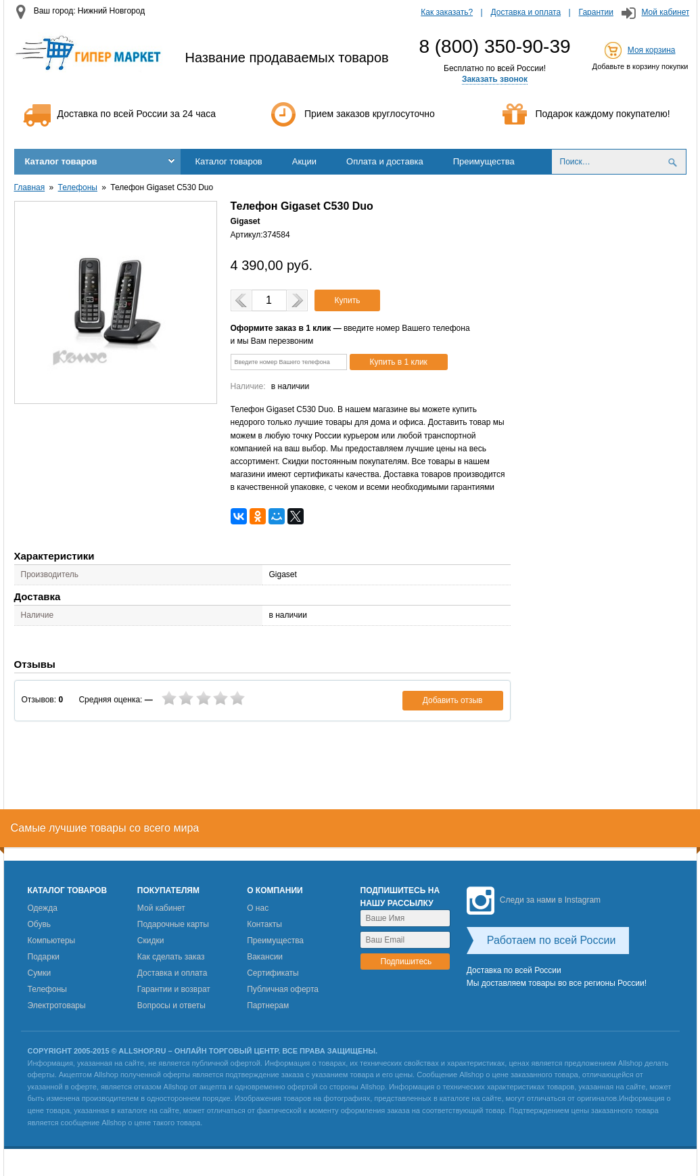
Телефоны (77, 187)
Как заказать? (447, 12)
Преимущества (484, 161)
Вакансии (265, 957)
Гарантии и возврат (173, 989)
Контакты (264, 924)
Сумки (39, 973)
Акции (304, 161)
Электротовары (57, 1005)
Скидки (150, 940)
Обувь (39, 924)
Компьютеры (52, 940)
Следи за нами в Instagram (534, 900)
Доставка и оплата (526, 12)
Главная (29, 187)
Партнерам (268, 1005)
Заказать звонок (495, 79)
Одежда (42, 908)
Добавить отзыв (453, 700)
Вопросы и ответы (171, 1005)
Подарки (44, 957)
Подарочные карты (173, 924)
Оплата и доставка (384, 161)
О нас (258, 908)
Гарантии (596, 12)
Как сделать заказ (171, 957)
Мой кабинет (665, 12)
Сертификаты (273, 973)
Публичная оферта (283, 989)
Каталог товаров (61, 161)
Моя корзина (652, 50)
